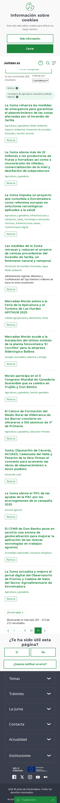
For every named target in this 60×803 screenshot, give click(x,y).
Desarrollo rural (13, 474)
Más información (30, 38)
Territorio (10, 223)
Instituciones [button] (20, 755)
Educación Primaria (40, 431)
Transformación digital (16, 227)
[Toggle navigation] (24, 63)
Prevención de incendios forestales (23, 266)
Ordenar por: (38, 75)
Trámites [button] (16, 693)
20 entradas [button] (16, 613)
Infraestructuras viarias (28, 223)
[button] (40, 63)
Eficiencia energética (41, 552)
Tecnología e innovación (36, 219)
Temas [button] (14, 678)
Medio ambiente (38, 125)
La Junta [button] (16, 708)
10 (32, 631)
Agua (45, 266)
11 (39, 631)
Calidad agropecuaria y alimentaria (23, 317)
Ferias (45, 317)
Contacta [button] (16, 724)
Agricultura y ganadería (17, 125)
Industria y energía (36, 357)
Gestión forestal (25, 133)
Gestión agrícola (13, 509)
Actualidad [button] (18, 739)
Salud (20, 219)
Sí (17, 652)
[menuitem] (14, 777)
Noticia (11, 140)
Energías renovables (15, 357)
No (43, 652)
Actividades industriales (17, 552)
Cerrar (30, 48)
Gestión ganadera (39, 392)
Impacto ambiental (15, 129)
